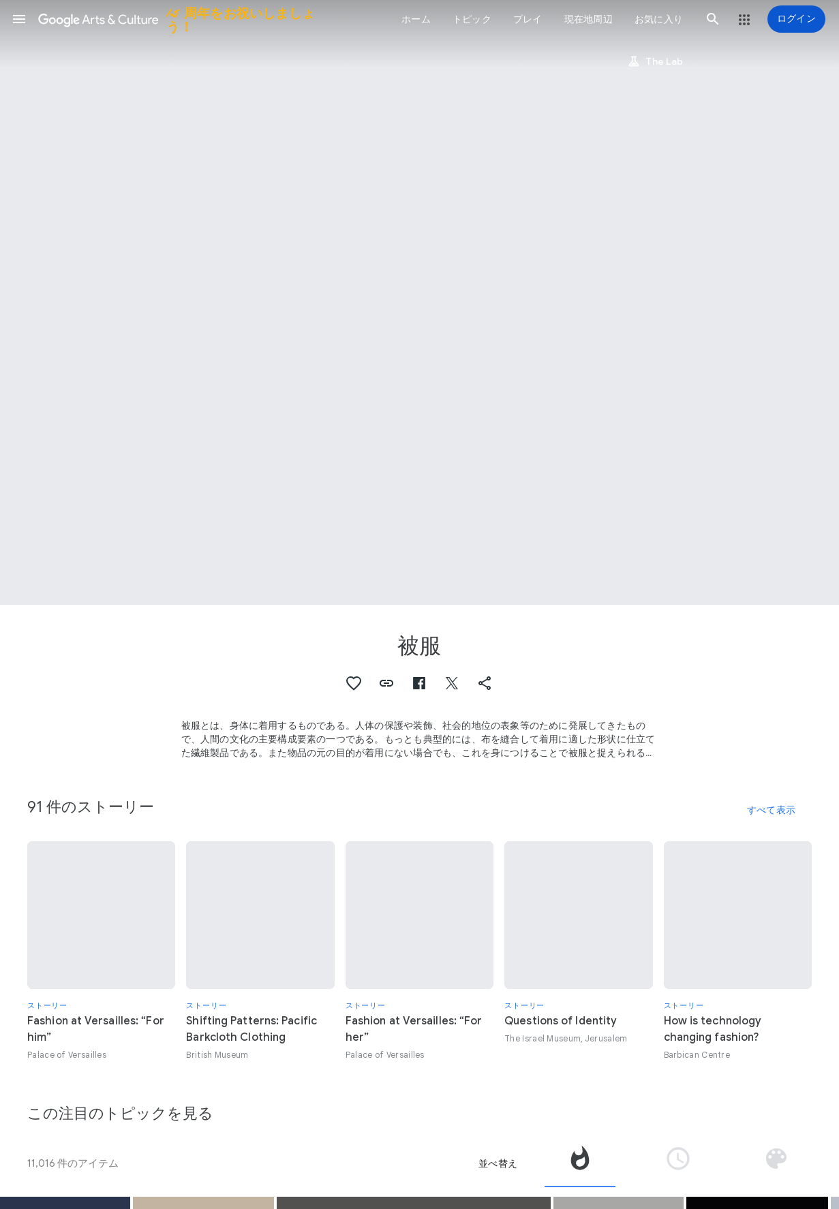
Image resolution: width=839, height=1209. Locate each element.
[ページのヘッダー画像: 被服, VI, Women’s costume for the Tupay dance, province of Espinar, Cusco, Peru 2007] (419, 302)
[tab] (580, 1163)
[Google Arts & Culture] (186, 19)
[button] (19, 19)
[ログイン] (796, 19)
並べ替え (497, 1163)
